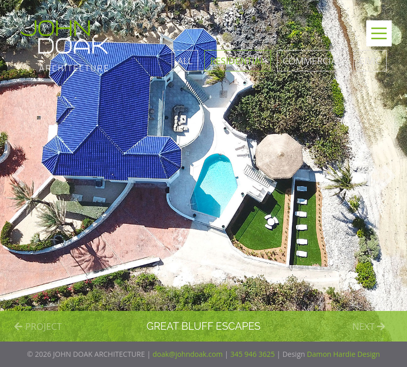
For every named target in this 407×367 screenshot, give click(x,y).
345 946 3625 (252, 354)
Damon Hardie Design (343, 354)
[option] (203, 171)
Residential (237, 61)
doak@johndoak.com (187, 354)
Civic (370, 61)
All (185, 61)
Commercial (312, 61)
